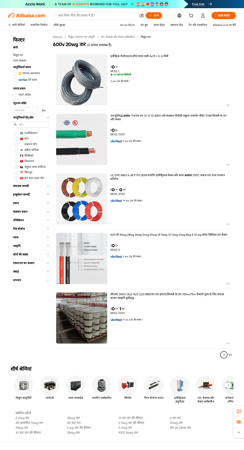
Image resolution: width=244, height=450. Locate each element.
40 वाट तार (74, 423)
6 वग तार (175, 418)
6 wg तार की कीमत (79, 428)
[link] (238, 411)
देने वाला (126, 81)
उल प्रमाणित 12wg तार (29, 423)
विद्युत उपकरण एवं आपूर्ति (81, 37)
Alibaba (57, 37)
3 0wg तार (125, 428)
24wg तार (21, 428)
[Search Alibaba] (97, 15)
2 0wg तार (22, 418)
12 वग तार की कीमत (130, 418)
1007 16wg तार (128, 433)
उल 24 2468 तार (180, 428)
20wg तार (176, 423)
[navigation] (31, 198)
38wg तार (73, 418)
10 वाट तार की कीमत (28, 433)
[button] (141, 15)
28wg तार (73, 433)
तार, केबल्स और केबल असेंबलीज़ (118, 37)
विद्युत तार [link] (146, 37)
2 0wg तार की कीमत (131, 423)
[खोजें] (154, 15)
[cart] (192, 16)
